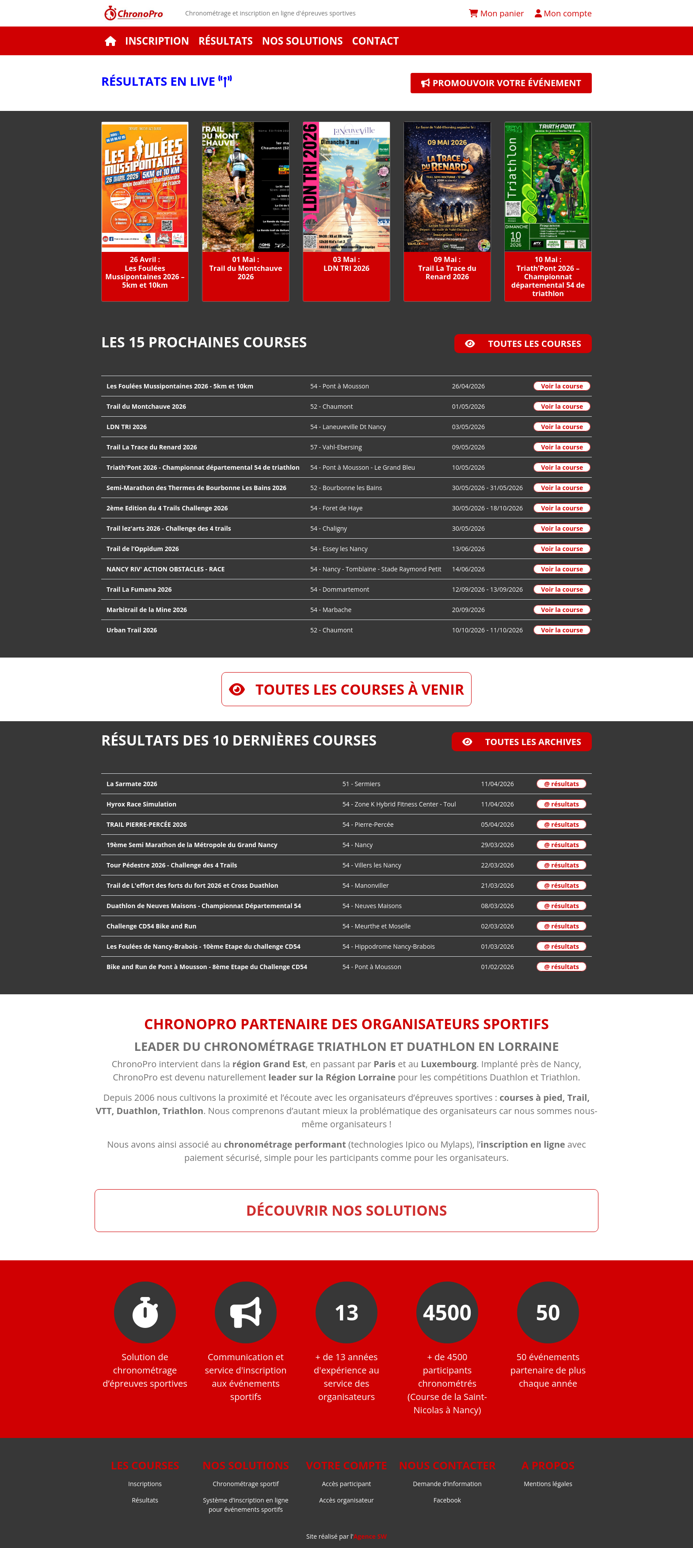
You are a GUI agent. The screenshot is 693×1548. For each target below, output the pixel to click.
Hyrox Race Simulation (141, 804)
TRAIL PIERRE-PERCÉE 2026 (147, 824)
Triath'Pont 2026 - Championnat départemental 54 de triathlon (203, 467)
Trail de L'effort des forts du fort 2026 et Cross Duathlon (192, 885)
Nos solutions (302, 41)
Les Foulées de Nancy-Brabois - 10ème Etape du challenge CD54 (204, 946)
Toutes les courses (523, 344)
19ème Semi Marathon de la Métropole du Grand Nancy (192, 845)
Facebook (447, 1500)
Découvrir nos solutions (346, 1210)
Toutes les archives (521, 742)
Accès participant (346, 1484)
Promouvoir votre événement (501, 83)
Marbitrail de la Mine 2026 (147, 609)
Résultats (225, 41)
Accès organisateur (346, 1500)
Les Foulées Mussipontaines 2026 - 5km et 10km (180, 386)
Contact (375, 41)
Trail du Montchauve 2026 (146, 406)
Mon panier (496, 13)
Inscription (157, 41)
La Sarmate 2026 (132, 784)
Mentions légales (548, 1484)
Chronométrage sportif (246, 1484)
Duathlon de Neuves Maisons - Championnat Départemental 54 (204, 905)
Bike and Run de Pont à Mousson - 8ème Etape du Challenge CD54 (207, 966)
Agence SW (370, 1536)
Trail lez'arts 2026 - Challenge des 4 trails (169, 528)
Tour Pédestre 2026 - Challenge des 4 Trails (172, 865)
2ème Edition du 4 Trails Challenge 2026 (167, 508)
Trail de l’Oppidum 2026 (143, 548)
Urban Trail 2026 (132, 630)
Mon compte (563, 13)
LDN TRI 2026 (127, 426)
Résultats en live (166, 81)
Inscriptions (145, 1484)
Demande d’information (447, 1484)
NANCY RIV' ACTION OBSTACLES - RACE (166, 569)
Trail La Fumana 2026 (139, 589)
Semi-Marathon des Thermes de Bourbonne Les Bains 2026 (196, 487)
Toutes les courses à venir (346, 689)
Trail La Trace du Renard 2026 (152, 447)
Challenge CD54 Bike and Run (151, 926)
